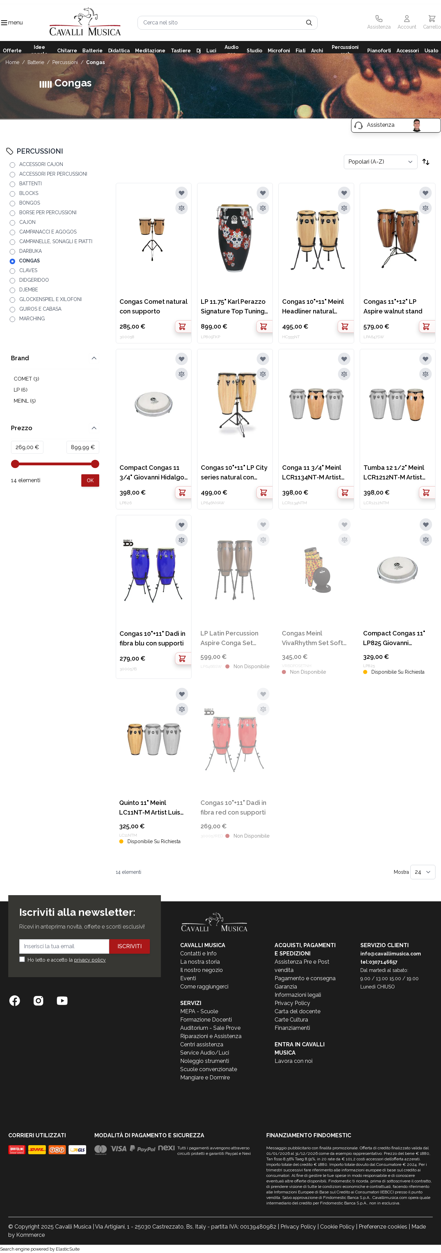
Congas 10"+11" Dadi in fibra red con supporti (233, 807)
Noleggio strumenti (204, 1061)
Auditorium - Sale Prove (210, 1028)
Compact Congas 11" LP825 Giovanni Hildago (394, 639)
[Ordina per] (381, 162)
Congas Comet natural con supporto (153, 306)
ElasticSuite (68, 1249)
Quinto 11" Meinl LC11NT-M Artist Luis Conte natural (149, 808)
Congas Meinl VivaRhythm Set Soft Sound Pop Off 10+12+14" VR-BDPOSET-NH (312, 639)
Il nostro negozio (201, 970)
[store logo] (85, 22)
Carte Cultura (291, 1019)
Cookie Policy (337, 1226)
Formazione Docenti (206, 1019)
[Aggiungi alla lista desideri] (181, 193)
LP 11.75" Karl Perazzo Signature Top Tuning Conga (233, 307)
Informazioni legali (298, 995)
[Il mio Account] (407, 22)
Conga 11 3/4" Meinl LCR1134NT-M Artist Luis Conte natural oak (315, 473)
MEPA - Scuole (199, 1011)
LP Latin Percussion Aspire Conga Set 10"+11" (229, 639)
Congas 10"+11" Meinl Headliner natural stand (312, 307)
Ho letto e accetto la (67, 960)
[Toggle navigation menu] (4, 23)
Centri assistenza (201, 1044)
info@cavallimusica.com (390, 953)
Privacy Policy (292, 1003)
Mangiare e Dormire (205, 1077)
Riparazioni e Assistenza (211, 1036)
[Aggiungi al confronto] (181, 208)
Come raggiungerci (204, 986)
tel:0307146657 (379, 962)
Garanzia (286, 986)
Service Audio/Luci (204, 1052)
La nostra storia (200, 962)
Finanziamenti (292, 1028)
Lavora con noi (293, 1061)
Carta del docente (297, 1011)
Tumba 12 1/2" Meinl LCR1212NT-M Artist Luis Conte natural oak (397, 473)
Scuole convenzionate (208, 1069)
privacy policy (90, 960)
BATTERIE (36, 62)
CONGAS (95, 62)
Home (12, 62)
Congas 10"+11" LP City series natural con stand (234, 473)
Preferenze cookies (383, 1226)
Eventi (188, 978)
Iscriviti (129, 946)
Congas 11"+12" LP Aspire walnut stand (392, 306)
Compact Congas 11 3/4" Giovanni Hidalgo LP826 (152, 473)
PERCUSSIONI (65, 62)
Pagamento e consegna (305, 978)
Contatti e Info (198, 953)
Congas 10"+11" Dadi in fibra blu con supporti (152, 638)
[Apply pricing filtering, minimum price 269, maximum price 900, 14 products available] (90, 480)
